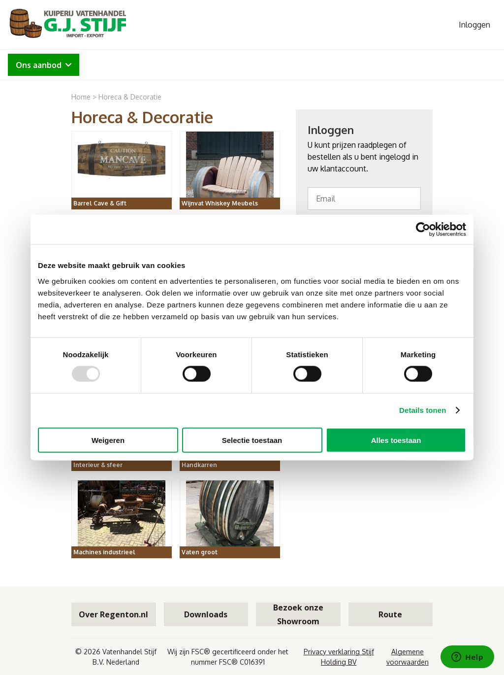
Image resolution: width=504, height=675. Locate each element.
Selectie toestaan (252, 440)
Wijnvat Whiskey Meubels (220, 203)
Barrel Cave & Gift (99, 203)
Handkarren (199, 465)
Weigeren (108, 440)
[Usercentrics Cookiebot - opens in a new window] (423, 229)
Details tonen (422, 410)
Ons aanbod (43, 65)
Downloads (205, 614)
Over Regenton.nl (113, 614)
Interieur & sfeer (98, 465)
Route (390, 614)
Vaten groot (200, 552)
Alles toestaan (396, 440)
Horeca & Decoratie (129, 97)
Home (81, 97)
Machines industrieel (104, 552)
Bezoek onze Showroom (298, 614)
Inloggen (474, 25)
